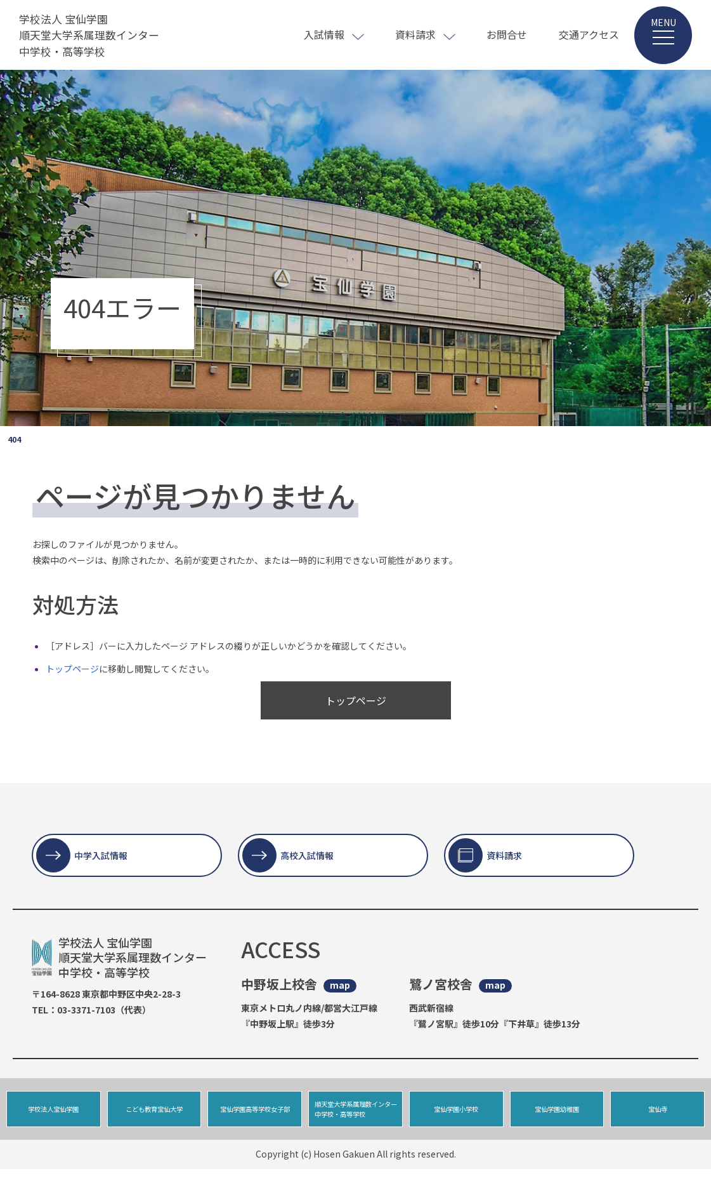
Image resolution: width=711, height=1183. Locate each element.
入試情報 (324, 34)
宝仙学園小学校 (456, 1116)
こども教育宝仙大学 (154, 1116)
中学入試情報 (100, 855)
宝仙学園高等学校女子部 (254, 1116)
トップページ (72, 668)
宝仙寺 (657, 1116)
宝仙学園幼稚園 (556, 1116)
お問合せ (506, 34)
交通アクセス (589, 34)
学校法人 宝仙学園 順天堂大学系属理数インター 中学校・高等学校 (93, 35)
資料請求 (415, 34)
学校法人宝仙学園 (53, 1116)
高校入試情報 (307, 855)
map (340, 985)
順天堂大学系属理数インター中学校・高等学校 (354, 1116)
